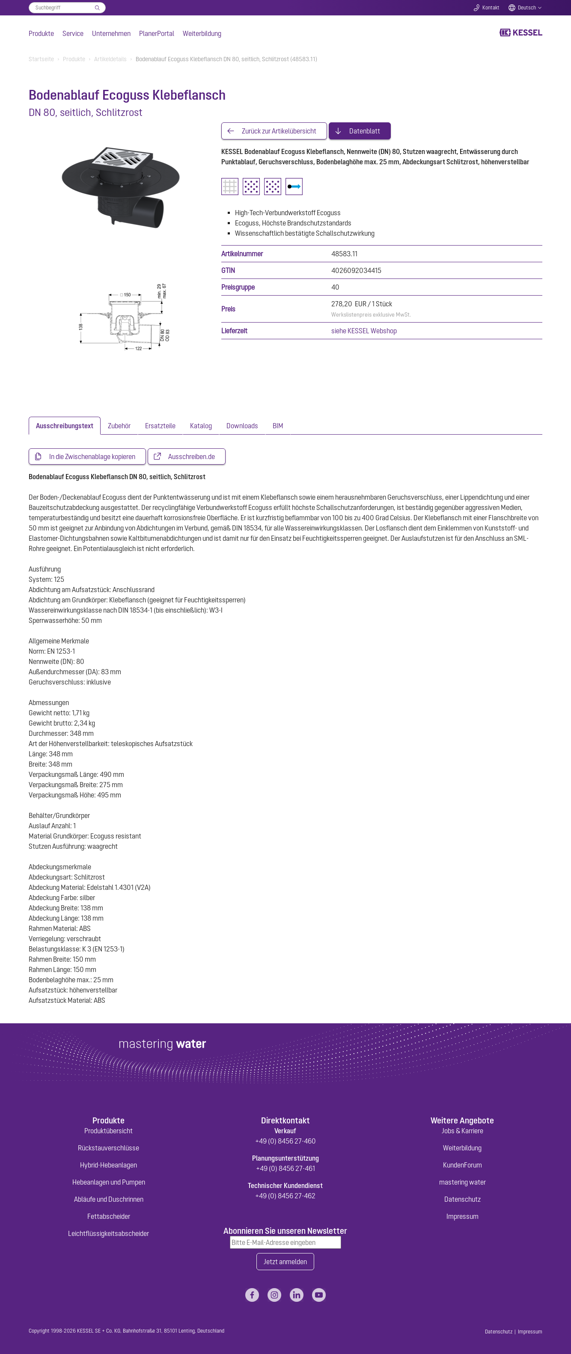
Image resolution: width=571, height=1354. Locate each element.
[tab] (65, 426)
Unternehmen (111, 33)
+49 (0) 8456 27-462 (285, 1196)
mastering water (462, 1182)
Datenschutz (462, 1199)
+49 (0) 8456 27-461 (285, 1168)
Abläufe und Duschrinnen (108, 1199)
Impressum (462, 1216)
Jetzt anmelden (285, 1261)
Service (72, 33)
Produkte (41, 33)
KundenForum (462, 1165)
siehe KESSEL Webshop (364, 331)
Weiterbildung (202, 33)
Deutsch (527, 8)
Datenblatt (364, 131)
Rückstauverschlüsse (108, 1148)
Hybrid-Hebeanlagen (108, 1165)
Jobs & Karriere (462, 1131)
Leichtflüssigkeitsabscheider (108, 1233)
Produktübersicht (108, 1131)
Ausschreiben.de (191, 456)
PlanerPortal (156, 33)
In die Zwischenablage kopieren (92, 456)
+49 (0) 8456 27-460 (285, 1141)
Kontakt (491, 8)
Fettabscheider (108, 1216)
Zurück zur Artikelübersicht (279, 131)
